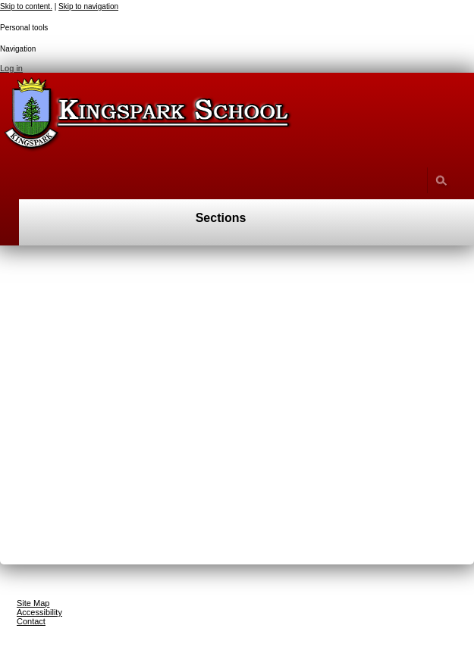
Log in (11, 68)
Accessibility (39, 612)
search (441, 180)
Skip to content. (26, 6)
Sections (221, 217)
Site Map (33, 603)
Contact (31, 621)
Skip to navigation (88, 6)
